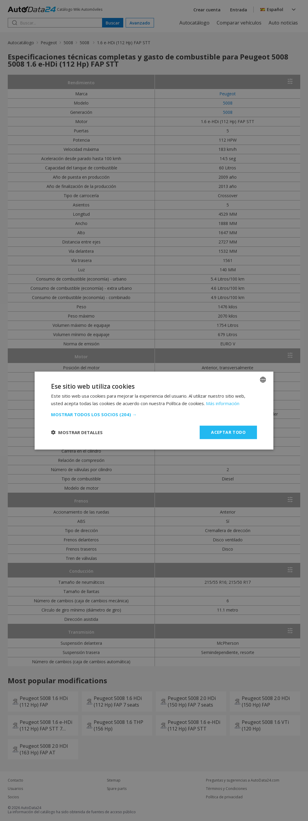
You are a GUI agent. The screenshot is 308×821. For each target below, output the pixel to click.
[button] (154, 414)
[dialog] (154, 410)
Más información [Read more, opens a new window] (222, 403)
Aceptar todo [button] (228, 432)
